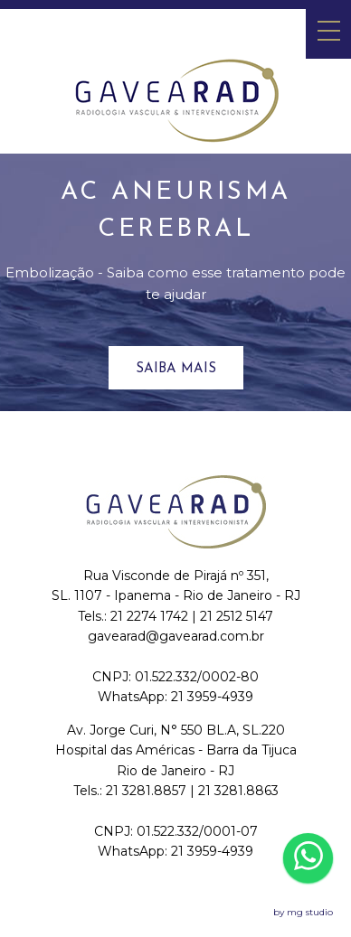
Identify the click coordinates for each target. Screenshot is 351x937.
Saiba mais (176, 369)
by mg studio (303, 912)
